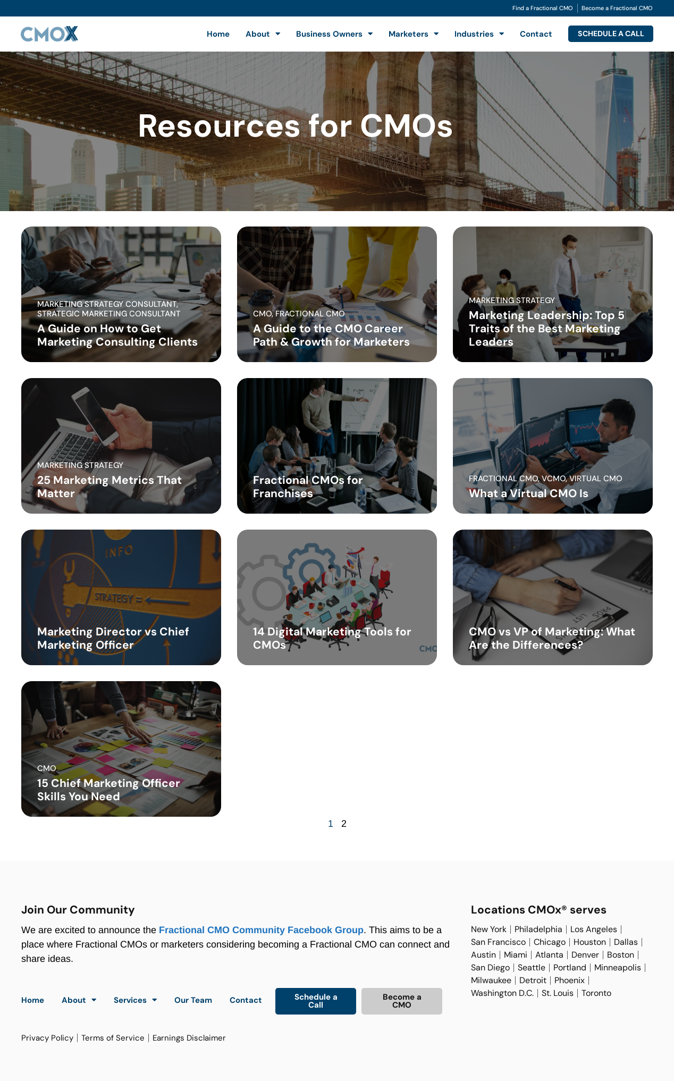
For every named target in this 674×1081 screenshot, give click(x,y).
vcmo (554, 478)
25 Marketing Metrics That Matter (109, 487)
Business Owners (326, 33)
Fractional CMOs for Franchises (308, 487)
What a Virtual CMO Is (528, 493)
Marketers (406, 33)
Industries (471, 33)
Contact (528, 34)
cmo (262, 313)
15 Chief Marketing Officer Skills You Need (108, 790)
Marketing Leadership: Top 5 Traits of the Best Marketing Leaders (547, 328)
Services (135, 1000)
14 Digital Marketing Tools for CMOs (332, 638)
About (255, 33)
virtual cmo (595, 478)
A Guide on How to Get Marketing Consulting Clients (117, 335)
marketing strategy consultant (106, 304)
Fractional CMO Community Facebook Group (261, 930)
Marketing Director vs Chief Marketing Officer (113, 638)
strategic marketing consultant (109, 313)
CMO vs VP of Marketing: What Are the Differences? (552, 638)
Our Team (193, 1000)
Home (210, 34)
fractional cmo (310, 313)
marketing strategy (512, 300)
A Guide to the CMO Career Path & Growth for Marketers (331, 335)
